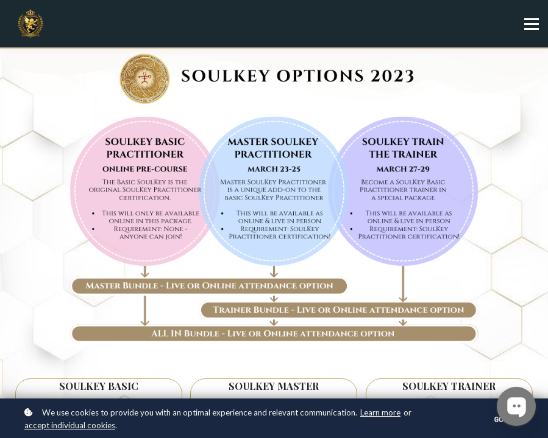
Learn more (380, 412)
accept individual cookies (69, 425)
